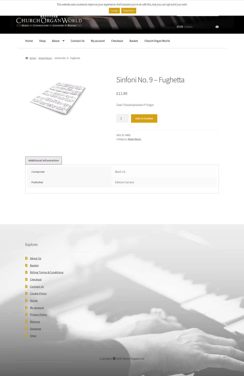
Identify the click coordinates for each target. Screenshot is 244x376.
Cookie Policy (38, 293)
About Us (35, 258)
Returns (35, 321)
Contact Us (78, 41)
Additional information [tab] (43, 160)
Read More (128, 10)
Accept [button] (114, 10)
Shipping (35, 329)
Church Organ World (157, 41)
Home (29, 41)
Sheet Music (45, 58)
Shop (42, 41)
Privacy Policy (38, 314)
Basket (133, 41)
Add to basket (144, 118)
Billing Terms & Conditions (46, 272)
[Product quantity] (122, 118)
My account (98, 41)
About (56, 41)
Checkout (117, 41)
